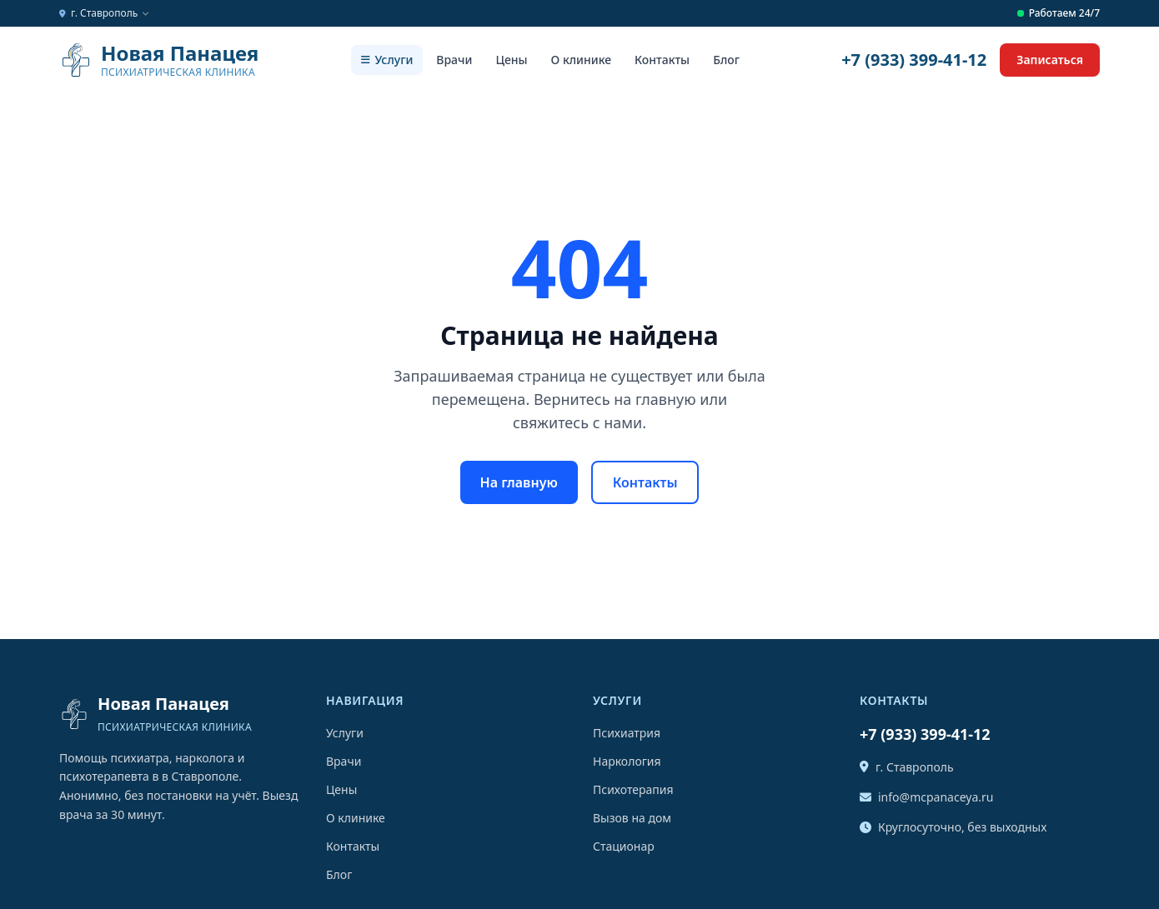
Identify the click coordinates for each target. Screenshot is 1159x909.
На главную (519, 482)
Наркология (627, 761)
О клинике (581, 59)
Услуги (387, 59)
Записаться (1049, 59)
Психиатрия (626, 733)
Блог (726, 59)
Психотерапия (633, 789)
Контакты (662, 59)
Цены (511, 59)
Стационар (624, 846)
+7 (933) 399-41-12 (913, 59)
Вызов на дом (632, 818)
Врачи (454, 59)
